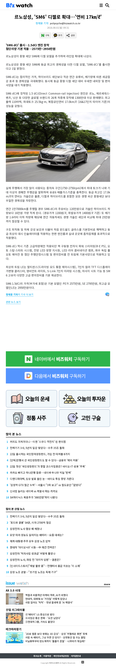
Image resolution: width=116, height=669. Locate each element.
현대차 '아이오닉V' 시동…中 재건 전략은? (33, 547)
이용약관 (47, 655)
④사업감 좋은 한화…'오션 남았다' (43, 618)
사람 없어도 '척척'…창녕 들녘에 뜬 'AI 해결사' (49, 602)
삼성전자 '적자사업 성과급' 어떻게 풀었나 (32, 553)
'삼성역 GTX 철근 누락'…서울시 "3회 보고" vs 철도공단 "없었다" (46, 485)
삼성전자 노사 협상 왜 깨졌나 (26, 529)
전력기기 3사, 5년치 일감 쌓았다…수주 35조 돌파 (37, 448)
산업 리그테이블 (15, 610)
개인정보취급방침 (61, 655)
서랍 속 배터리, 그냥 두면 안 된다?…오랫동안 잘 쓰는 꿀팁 (55, 637)
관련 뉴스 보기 (13, 302)
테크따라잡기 (13, 629)
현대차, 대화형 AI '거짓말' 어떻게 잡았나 (46, 598)
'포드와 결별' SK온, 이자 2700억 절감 (30, 522)
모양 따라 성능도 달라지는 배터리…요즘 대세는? (36, 535)
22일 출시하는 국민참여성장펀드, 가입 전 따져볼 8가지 (40, 454)
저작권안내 (76, 655)
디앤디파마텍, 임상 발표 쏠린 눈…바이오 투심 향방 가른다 (42, 479)
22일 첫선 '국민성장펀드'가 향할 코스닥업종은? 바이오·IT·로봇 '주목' (47, 466)
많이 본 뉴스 (13, 434)
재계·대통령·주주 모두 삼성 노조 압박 (30, 541)
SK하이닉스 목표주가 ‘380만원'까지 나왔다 (33, 497)
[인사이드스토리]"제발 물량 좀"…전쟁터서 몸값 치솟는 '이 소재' (45, 566)
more (107, 584)
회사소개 (37, 655)
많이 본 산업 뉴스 (15, 509)
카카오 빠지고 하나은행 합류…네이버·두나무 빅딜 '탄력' (40, 472)
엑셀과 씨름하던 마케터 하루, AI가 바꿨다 (46, 595)
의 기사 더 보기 (19, 294)
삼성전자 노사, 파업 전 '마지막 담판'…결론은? (35, 560)
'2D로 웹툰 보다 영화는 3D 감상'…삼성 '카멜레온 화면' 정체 (56, 633)
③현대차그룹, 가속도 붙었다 (40, 621)
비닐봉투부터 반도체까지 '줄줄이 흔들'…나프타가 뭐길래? (55, 641)
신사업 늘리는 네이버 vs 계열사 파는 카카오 (34, 491)
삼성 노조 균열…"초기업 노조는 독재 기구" (33, 572)
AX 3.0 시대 (13, 590)
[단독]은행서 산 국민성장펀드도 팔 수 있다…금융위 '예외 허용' (44, 460)
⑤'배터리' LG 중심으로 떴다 (39, 614)
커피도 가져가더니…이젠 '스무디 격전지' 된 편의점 (38, 442)
